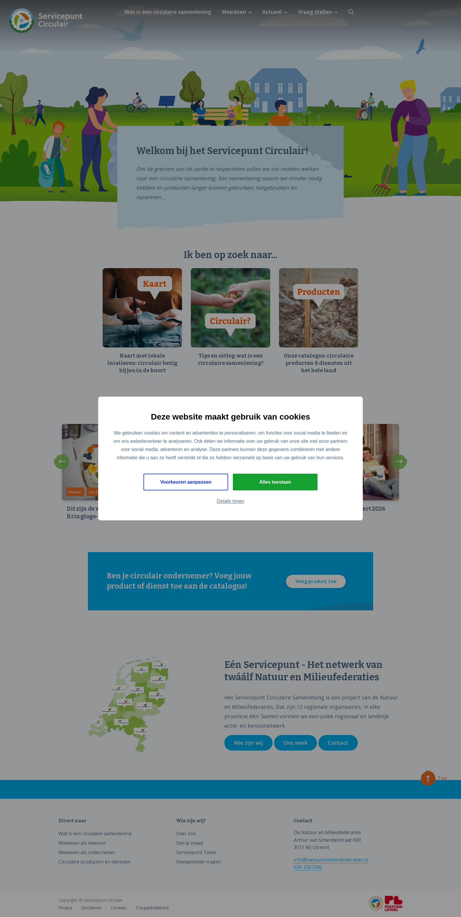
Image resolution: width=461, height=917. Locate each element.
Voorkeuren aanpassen (186, 482)
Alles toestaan (275, 482)
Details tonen (230, 501)
